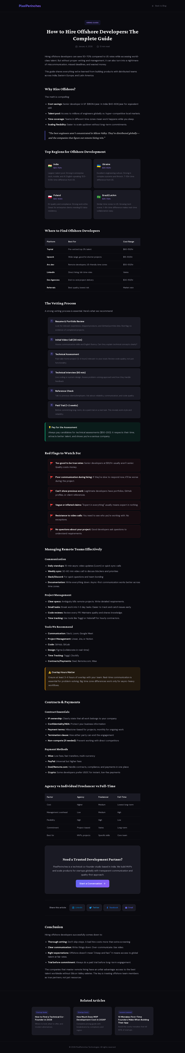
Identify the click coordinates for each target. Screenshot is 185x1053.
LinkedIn (77, 907)
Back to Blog (159, 6)
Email (129, 907)
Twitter (94, 907)
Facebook (112, 907)
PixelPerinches (30, 6)
